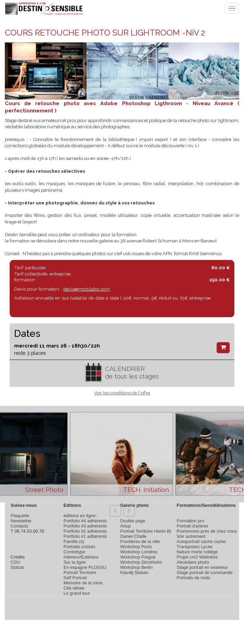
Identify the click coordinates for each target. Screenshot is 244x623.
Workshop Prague (138, 557)
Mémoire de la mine (82, 582)
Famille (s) (73, 541)
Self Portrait (75, 577)
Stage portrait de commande (205, 572)
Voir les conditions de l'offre (122, 392)
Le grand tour (76, 593)
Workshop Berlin (136, 567)
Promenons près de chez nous (207, 531)
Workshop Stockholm (141, 562)
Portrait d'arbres (192, 526)
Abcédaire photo (193, 562)
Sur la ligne (74, 562)
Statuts (17, 567)
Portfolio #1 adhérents (85, 536)
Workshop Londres (138, 551)
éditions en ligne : (80, 515)
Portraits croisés (79, 546)
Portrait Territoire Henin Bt (145, 531)
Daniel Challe (133, 536)
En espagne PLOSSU (84, 567)
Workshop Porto (136, 546)
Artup (125, 526)
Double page (132, 520)
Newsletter (21, 520)
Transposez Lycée (195, 546)
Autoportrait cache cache (201, 541)
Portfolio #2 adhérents (85, 531)
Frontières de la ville (140, 541)
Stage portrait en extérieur (202, 567)
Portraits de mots (193, 577)
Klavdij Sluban (134, 572)
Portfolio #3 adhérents (85, 526)
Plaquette (20, 515)
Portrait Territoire (79, 572)
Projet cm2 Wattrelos (197, 557)
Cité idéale (73, 588)
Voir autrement (191, 536)
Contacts (19, 526)
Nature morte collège (197, 551)
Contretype (74, 551)
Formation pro (190, 520)
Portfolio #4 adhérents (85, 520)
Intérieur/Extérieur (81, 557)
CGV (15, 562)
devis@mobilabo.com (86, 289)
